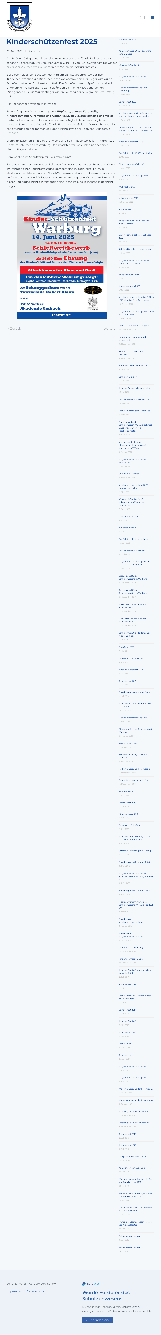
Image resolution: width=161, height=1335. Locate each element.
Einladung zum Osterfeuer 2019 (134, 692)
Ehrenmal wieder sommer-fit (133, 365)
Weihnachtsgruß (127, 187)
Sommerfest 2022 (127, 209)
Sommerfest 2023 (127, 102)
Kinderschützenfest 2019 (131, 669)
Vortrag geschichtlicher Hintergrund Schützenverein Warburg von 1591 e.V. (133, 445)
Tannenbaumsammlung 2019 (133, 780)
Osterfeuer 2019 (126, 647)
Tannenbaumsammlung (131, 947)
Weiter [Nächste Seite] (109, 328)
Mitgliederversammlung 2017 (133, 1066)
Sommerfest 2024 (128, 39)
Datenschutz (35, 1291)
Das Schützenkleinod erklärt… (133, 539)
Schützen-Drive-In (128, 377)
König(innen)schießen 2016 (132, 1168)
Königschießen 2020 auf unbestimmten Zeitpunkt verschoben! (131, 502)
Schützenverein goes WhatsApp (134, 410)
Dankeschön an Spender (131, 658)
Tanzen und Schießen (129, 825)
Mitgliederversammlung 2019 (133, 717)
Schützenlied (125, 1043)
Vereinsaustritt (126, 791)
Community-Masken (129, 473)
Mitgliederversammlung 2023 (133, 175)
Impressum (14, 1291)
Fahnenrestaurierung (129, 1236)
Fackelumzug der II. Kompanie (134, 326)
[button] (152, 17)
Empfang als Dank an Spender (134, 1111)
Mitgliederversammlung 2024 (133, 76)
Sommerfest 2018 (127, 802)
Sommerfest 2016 (127, 1134)
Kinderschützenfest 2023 (131, 141)
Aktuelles (34, 51)
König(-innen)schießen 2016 (132, 1156)
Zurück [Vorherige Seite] (14, 328)
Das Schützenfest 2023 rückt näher (136, 153)
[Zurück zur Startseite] (19, 17)
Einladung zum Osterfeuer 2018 (134, 862)
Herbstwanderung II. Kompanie (134, 769)
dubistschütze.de (127, 527)
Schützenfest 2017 (127, 1021)
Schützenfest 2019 (127, 681)
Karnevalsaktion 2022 (129, 286)
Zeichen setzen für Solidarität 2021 (135, 399)
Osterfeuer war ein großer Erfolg (135, 850)
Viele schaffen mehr (128, 743)
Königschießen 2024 (129, 65)
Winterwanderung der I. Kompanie (136, 1089)
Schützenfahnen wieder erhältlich (135, 388)
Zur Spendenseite (98, 1320)
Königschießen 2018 (128, 814)
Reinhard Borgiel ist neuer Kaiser (135, 249)
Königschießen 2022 (129, 274)
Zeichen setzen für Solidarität (133, 550)
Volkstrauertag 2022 (128, 198)
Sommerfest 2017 (127, 984)
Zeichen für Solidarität (129, 516)
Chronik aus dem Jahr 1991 (132, 164)
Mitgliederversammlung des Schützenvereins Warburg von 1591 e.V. (136, 876)
